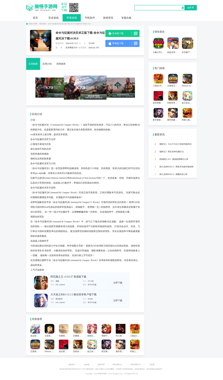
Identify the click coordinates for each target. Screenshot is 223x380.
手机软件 (90, 17)
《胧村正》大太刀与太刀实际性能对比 (172, 144)
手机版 (151, 364)
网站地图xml (117, 364)
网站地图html (136, 364)
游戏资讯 (108, 17)
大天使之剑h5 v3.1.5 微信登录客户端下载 (73, 294)
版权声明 (101, 364)
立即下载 (117, 283)
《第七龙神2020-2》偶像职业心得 (170, 174)
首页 (35, 17)
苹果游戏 (72, 17)
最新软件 (72, 364)
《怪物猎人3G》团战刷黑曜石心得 (170, 159)
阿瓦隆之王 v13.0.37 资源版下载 (68, 276)
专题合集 (126, 17)
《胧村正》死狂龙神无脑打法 (168, 151)
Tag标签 (87, 364)
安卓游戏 (53, 17)
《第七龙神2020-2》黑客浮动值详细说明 (173, 166)
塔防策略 (42, 24)
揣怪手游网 (33, 24)
